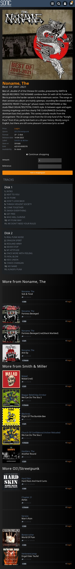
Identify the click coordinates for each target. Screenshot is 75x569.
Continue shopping (37, 154)
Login (17, 128)
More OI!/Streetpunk (20, 468)
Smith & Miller (21, 140)
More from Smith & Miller (24, 366)
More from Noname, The (24, 281)
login (69, 301)
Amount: (6, 159)
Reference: (6, 166)
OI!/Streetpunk (21, 131)
